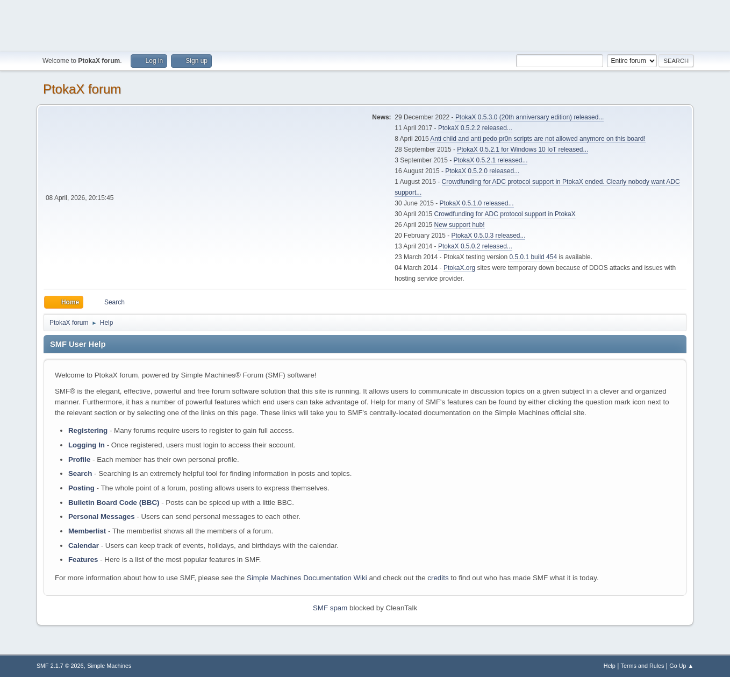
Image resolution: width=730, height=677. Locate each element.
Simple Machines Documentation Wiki (307, 578)
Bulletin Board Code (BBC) (114, 502)
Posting (81, 488)
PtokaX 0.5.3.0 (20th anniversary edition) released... (529, 117)
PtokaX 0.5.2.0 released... (482, 171)
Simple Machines (109, 665)
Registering (88, 430)
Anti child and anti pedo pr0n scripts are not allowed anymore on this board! (537, 138)
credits (437, 578)
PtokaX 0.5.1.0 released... (477, 203)
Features (83, 559)
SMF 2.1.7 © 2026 (60, 665)
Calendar (83, 545)
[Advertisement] (365, 24)
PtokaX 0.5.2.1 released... (491, 160)
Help (610, 665)
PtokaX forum (82, 89)
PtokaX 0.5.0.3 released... (489, 235)
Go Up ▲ (681, 665)
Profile (79, 459)
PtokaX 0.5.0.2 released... (475, 246)
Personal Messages (101, 516)
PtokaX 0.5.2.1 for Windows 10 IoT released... (522, 149)
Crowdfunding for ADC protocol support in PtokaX (505, 214)
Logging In (86, 445)
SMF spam (330, 608)
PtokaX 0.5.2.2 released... (475, 128)
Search (80, 473)
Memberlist (87, 531)
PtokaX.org (459, 268)
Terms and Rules (642, 665)
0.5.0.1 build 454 (533, 257)
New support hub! (459, 225)
